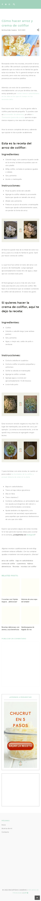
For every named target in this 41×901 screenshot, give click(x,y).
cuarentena (21, 564)
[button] (38, 30)
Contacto (5, 832)
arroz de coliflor (8, 561)
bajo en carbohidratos (24, 561)
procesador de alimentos (14, 114)
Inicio (4, 825)
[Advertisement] (17, 789)
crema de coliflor (8, 564)
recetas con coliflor (28, 567)
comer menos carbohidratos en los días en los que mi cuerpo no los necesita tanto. (20, 96)
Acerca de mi (7, 828)
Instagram (31, 535)
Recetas (16, 567)
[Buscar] (14, 5)
